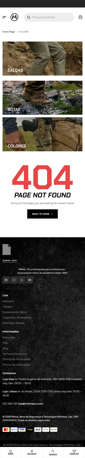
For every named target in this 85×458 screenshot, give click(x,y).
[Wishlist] (74, 451)
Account (32, 454)
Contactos (9, 373)
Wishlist (74, 454)
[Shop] (10, 451)
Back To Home (42, 213)
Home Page (9, 31)
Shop (10, 454)
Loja (5, 295)
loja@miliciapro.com (30, 403)
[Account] (31, 451)
